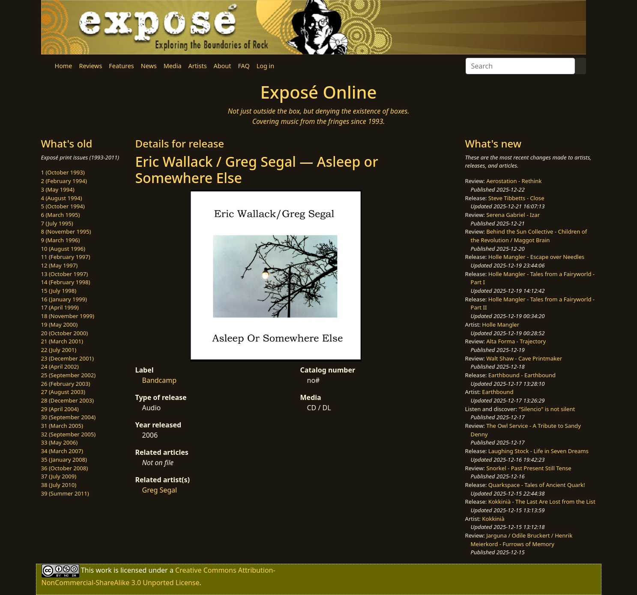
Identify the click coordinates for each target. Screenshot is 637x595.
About (222, 66)
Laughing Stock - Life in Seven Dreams (538, 451)
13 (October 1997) (64, 274)
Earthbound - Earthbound (522, 375)
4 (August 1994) (61, 198)
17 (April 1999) (60, 307)
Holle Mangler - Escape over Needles (536, 257)
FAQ (243, 66)
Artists (197, 66)
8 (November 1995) (66, 231)
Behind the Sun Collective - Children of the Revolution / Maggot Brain (529, 236)
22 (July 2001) (59, 350)
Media (173, 66)
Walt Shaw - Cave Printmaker (524, 358)
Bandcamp (159, 380)
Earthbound (497, 392)
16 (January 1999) (64, 299)
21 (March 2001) (62, 341)
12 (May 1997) (59, 265)
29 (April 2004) (60, 409)
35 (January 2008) (64, 459)
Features (121, 66)
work (103, 570)
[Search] (520, 66)
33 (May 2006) (59, 442)
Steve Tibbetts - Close (516, 198)
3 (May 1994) (58, 189)
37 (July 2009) (59, 476)
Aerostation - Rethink (513, 181)
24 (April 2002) (60, 366)
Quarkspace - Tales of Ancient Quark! (536, 485)
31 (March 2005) (62, 426)
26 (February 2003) (65, 384)
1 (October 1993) (63, 172)
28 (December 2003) (67, 400)
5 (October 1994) (63, 206)
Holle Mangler (500, 324)
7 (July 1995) (57, 223)
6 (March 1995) (60, 215)
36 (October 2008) (64, 468)
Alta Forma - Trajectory (516, 341)
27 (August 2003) (63, 392)
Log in (265, 66)
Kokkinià (493, 519)
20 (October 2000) (64, 333)
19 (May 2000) (59, 324)
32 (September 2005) (68, 434)
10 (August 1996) (63, 248)
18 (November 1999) (68, 316)
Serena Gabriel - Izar (513, 215)
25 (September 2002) (68, 375)
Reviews (90, 66)
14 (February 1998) (65, 282)
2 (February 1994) (64, 181)
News (149, 66)
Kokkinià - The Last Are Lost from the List (541, 501)
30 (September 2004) (68, 417)
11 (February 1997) (65, 257)
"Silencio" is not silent (547, 409)
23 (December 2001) (67, 358)
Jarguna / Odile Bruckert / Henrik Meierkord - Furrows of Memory (522, 540)
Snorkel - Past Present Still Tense (528, 468)
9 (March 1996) (60, 240)
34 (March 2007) (62, 451)
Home (63, 66)
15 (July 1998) (59, 290)
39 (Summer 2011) (65, 493)
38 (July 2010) (59, 485)
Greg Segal (159, 490)
